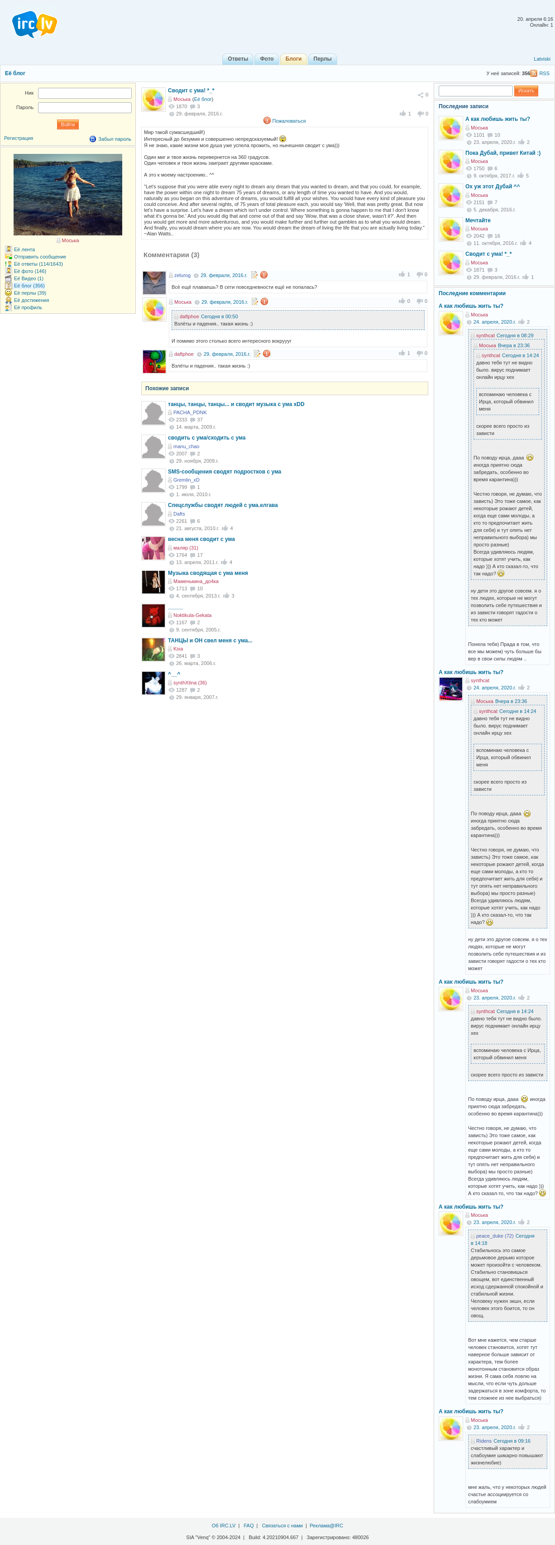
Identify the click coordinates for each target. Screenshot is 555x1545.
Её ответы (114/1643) (38, 264)
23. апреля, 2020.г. (495, 997)
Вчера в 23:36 (514, 345)
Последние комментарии (472, 293)
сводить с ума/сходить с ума (206, 438)
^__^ (174, 674)
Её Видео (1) (28, 278)
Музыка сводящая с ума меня (208, 573)
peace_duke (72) (495, 1236)
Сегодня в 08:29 (515, 335)
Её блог (15, 73)
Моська (182, 99)
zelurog (182, 275)
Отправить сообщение (40, 256)
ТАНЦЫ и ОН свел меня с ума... (210, 640)
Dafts (179, 514)
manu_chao (186, 446)
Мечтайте (478, 220)
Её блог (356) (29, 285)
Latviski (542, 59)
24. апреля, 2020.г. (495, 322)
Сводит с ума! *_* (191, 90)
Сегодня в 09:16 (512, 1441)
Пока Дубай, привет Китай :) (503, 153)
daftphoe (189, 316)
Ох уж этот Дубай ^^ (492, 186)
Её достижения (31, 300)
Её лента (24, 249)
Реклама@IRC (326, 1525)
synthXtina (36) (190, 682)
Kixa (178, 648)
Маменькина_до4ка (196, 581)
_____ (175, 606)
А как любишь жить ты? (497, 119)
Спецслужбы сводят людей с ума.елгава (223, 505)
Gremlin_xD (186, 480)
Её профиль (28, 307)
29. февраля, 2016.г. (224, 275)
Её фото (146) (30, 271)
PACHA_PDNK (190, 412)
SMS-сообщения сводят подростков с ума (224, 472)
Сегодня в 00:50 (219, 316)
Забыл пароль (114, 139)
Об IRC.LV (224, 1525)
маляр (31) (185, 547)
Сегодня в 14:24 (520, 355)
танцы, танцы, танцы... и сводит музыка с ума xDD (236, 404)
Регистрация (18, 138)
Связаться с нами (282, 1525)
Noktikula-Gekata (192, 615)
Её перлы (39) (30, 293)
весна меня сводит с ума (201, 539)
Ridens (484, 1441)
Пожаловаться (289, 121)
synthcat (485, 335)
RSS (544, 73)
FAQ (249, 1525)
